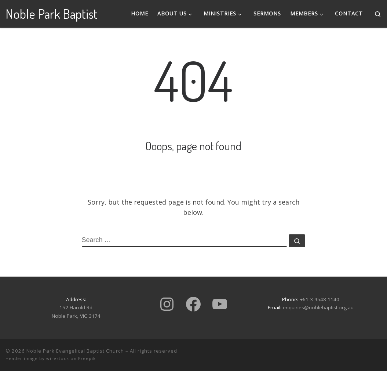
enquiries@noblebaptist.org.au (318, 307)
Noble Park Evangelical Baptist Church (75, 350)
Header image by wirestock (37, 358)
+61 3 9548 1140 (319, 299)
